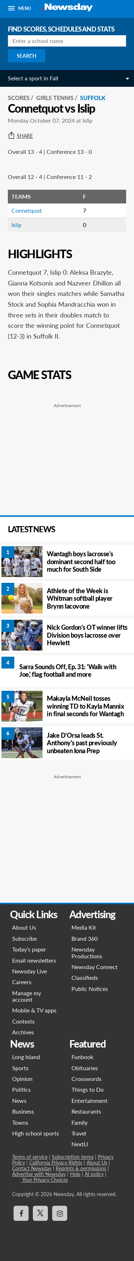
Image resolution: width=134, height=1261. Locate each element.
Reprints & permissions (81, 1168)
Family (79, 1122)
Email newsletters (34, 960)
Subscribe (24, 938)
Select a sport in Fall (33, 78)
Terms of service (30, 1157)
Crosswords (86, 1078)
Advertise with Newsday (39, 1174)
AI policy (94, 1174)
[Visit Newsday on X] (40, 1213)
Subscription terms (73, 1157)
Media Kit (83, 927)
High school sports (35, 1133)
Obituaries (84, 1067)
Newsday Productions (86, 952)
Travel (78, 1133)
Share (20, 136)
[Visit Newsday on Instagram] (59, 1213)
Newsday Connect (94, 966)
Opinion (22, 1078)
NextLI (79, 1143)
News (19, 1100)
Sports (20, 1067)
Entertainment (89, 1100)
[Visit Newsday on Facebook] (21, 1213)
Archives (23, 1032)
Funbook (82, 1056)
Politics (21, 1089)
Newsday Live (29, 971)
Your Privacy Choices (44, 1180)
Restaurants (86, 1111)
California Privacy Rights (55, 1163)
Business (23, 1111)
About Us (24, 927)
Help (75, 1174)
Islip (16, 224)
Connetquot (26, 210)
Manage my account (26, 996)
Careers (21, 981)
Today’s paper (29, 949)
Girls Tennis (55, 97)
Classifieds (84, 977)
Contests (23, 1021)
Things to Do (87, 1089)
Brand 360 (84, 938)
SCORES (19, 97)
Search (26, 56)
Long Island (26, 1056)
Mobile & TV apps (34, 1010)
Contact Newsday (31, 1168)
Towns (20, 1122)
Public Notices (89, 988)
